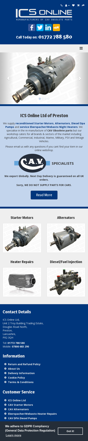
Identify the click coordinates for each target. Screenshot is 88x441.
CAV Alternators (18, 409)
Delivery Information (21, 373)
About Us (14, 368)
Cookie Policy (16, 377)
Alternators (62, 123)
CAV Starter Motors (20, 404)
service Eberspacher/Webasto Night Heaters (49, 127)
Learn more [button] (13, 435)
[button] (6, 78)
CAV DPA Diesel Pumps (22, 418)
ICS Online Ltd (17, 400)
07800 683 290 (20, 346)
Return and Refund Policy (24, 364)
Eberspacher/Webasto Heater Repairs (32, 413)
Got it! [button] (70, 431)
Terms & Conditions (21, 382)
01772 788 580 (55, 36)
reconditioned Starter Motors (35, 123)
